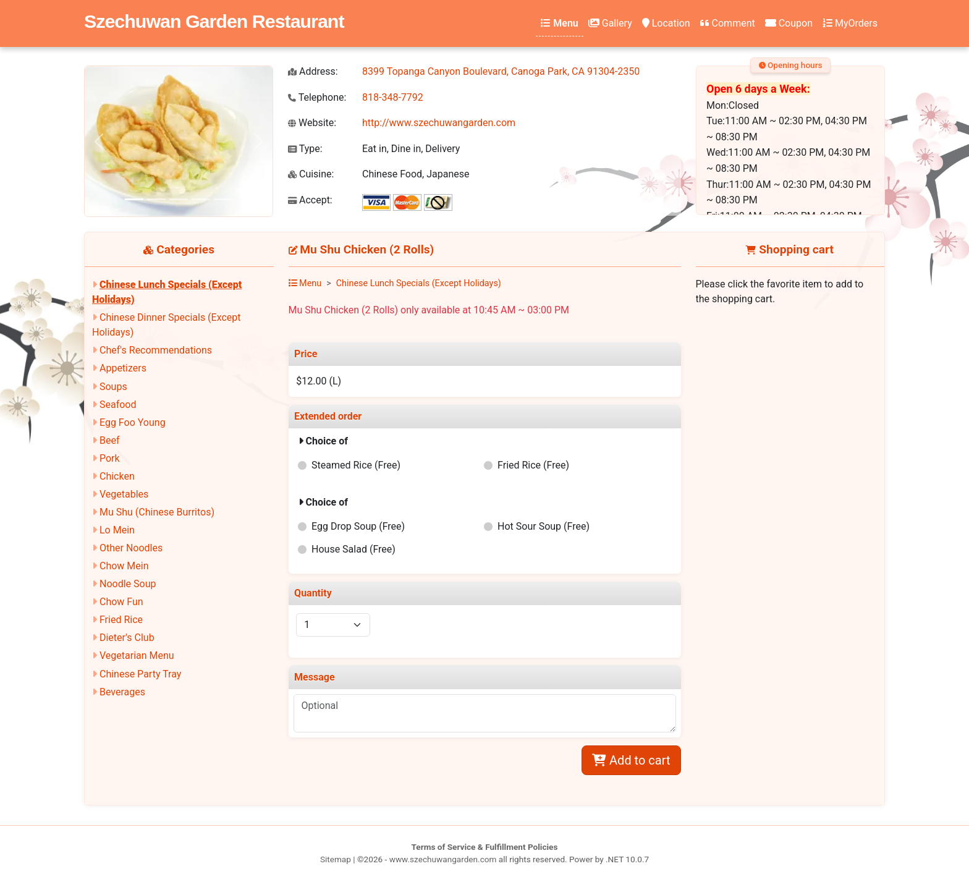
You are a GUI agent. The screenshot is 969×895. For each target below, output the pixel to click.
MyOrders (850, 23)
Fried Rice (121, 620)
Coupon (789, 23)
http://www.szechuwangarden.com (438, 123)
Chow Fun (121, 602)
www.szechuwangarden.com (443, 859)
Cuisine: (311, 174)
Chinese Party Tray (140, 674)
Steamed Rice (355, 465)
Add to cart (631, 760)
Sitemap (335, 859)
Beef (109, 440)
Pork (109, 458)
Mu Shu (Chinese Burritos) (156, 512)
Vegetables (123, 494)
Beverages (122, 692)
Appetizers (122, 368)
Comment (727, 23)
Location (666, 23)
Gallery (610, 23)
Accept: (310, 200)
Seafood (118, 404)
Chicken (117, 476)
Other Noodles (131, 548)
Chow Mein (124, 566)
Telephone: (317, 97)
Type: (305, 149)
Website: (312, 123)
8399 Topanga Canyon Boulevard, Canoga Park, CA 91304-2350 (501, 71)
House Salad (353, 549)
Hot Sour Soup (543, 526)
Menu (559, 23)
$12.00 (318, 381)
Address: (313, 71)
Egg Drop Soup (358, 526)
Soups (113, 386)
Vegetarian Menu (136, 655)
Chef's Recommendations (155, 350)
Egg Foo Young (132, 422)
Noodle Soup (127, 584)
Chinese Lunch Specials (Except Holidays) (418, 283)
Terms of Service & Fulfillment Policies (485, 847)
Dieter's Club (126, 637)
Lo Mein (117, 530)
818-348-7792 (392, 97)
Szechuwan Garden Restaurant (214, 21)
